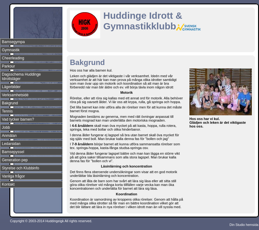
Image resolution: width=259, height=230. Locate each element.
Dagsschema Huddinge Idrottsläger (21, 76)
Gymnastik (11, 50)
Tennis (7, 111)
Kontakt (8, 184)
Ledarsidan (11, 144)
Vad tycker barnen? (18, 119)
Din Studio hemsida (244, 225)
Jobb (6, 127)
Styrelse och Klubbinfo (20, 168)
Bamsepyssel (13, 152)
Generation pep (15, 160)
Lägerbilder (11, 87)
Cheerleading (13, 58)
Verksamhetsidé (15, 95)
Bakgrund (10, 103)
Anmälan (9, 135)
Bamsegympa (13, 42)
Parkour (8, 66)
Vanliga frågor (13, 176)
